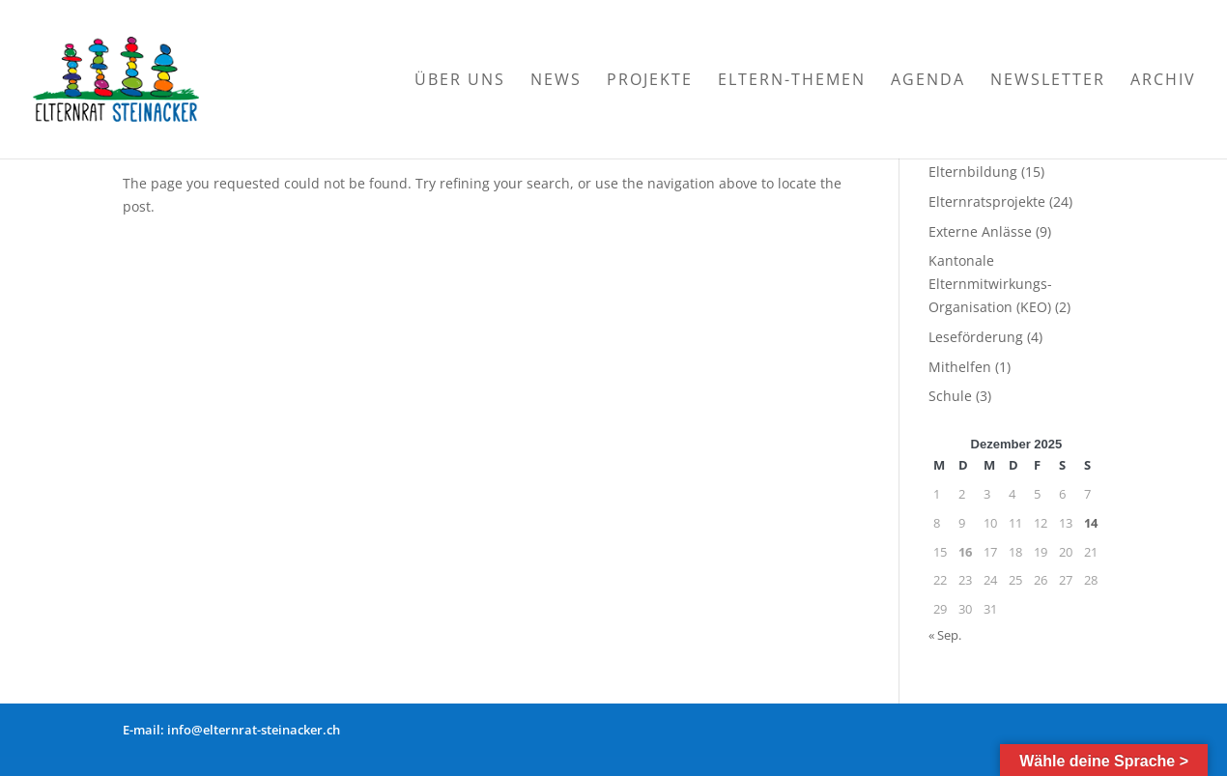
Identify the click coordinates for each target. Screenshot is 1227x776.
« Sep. (944, 635)
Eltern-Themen (792, 81)
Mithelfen (959, 367)
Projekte (650, 81)
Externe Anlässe (980, 231)
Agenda (928, 81)
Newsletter (1047, 81)
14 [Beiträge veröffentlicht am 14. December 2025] (1091, 523)
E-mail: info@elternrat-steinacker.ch (231, 729)
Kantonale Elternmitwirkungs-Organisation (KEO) (990, 283)
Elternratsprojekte (986, 201)
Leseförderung (975, 337)
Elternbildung (972, 171)
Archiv (1163, 81)
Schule (950, 396)
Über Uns (459, 81)
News (556, 81)
